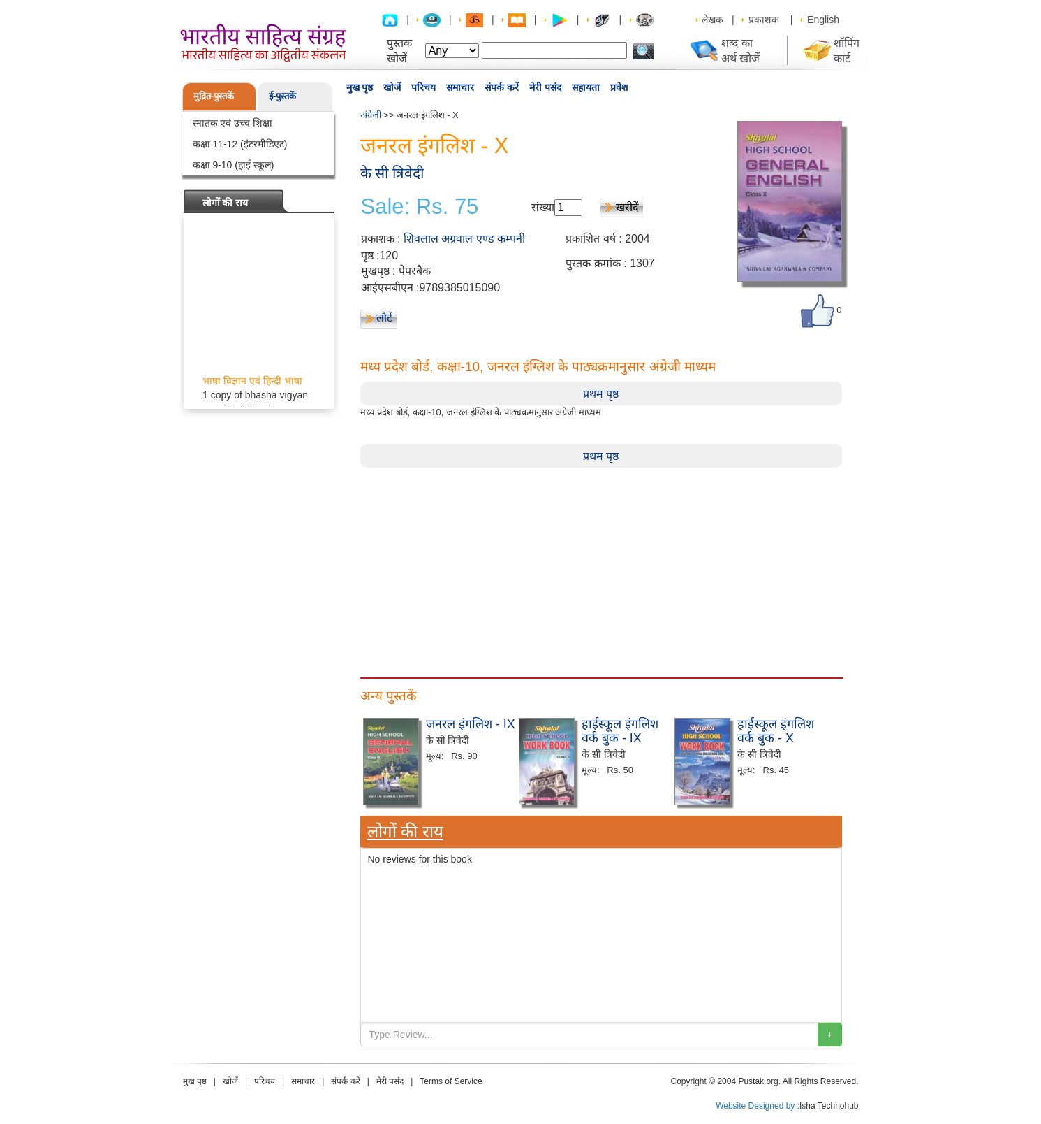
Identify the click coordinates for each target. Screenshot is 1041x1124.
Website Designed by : (757, 1106)
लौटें (384, 318)
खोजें (392, 87)
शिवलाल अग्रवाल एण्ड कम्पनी (464, 239)
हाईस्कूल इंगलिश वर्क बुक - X (775, 731)
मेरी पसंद (545, 87)
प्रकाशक (763, 19)
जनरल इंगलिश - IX (470, 724)
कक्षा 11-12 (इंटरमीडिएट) (240, 144)
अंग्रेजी (370, 115)
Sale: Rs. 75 (420, 207)
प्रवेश (619, 87)
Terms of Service (451, 1081)
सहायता (586, 87)
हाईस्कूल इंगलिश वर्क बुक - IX (620, 731)
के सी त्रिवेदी (392, 173)
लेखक (712, 19)
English (823, 19)
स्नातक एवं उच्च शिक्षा (233, 123)
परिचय (423, 87)
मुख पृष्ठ (360, 87)
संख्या (542, 207)
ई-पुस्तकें (282, 96)
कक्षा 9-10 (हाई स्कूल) (233, 165)
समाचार (460, 87)
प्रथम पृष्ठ (601, 394)
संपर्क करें (502, 87)
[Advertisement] (601, 565)
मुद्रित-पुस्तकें (213, 96)
